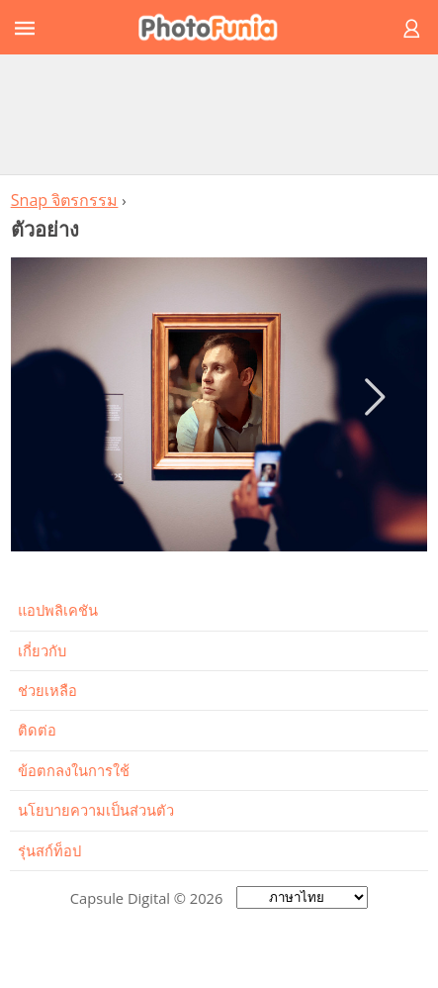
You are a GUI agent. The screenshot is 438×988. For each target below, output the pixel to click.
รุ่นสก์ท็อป (49, 850)
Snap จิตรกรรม (65, 200)
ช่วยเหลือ (47, 690)
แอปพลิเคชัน (58, 610)
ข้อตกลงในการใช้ (74, 770)
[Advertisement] (219, 113)
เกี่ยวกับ (42, 650)
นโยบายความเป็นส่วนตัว (96, 810)
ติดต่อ (37, 730)
